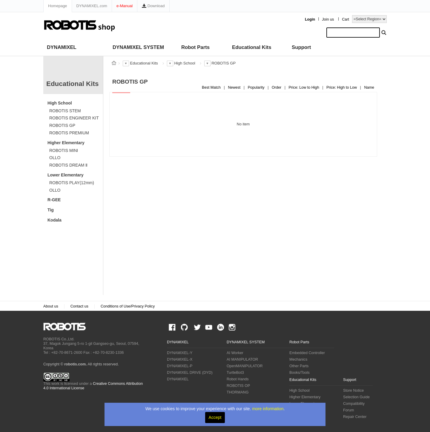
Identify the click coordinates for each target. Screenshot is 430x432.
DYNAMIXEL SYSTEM (138, 47)
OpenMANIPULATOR (245, 366)
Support (301, 47)
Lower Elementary (65, 175)
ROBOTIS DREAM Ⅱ (68, 165)
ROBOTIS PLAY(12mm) (71, 182)
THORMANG (237, 392)
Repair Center (354, 417)
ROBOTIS (67, 326)
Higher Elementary (66, 142)
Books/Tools (299, 372)
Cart (345, 19)
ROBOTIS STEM (65, 110)
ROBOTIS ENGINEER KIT (74, 118)
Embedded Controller (307, 353)
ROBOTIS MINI (63, 150)
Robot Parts (195, 47)
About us (50, 306)
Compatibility (354, 404)
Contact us (79, 306)
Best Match (212, 87)
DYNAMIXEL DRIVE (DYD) (190, 372)
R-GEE (54, 199)
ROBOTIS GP (62, 125)
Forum (348, 410)
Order (277, 87)
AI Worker (235, 353)
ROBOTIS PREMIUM (69, 132)
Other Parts (298, 366)
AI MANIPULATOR (242, 359)
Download (153, 6)
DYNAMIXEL (61, 47)
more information (267, 408)
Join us (328, 19)
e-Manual (124, 6)
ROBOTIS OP (238, 386)
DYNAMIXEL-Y (179, 353)
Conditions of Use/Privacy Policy (128, 306)
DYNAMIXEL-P (179, 366)
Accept (215, 417)
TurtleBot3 (235, 372)
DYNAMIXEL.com (91, 6)
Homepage (57, 6)
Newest (235, 87)
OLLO (54, 157)
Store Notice (353, 390)
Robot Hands (238, 379)
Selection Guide (356, 397)
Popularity (257, 87)
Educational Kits (251, 47)
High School (59, 103)
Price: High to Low (342, 87)
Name (369, 87)
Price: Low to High (304, 87)
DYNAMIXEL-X (179, 359)
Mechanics (298, 359)
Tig (50, 209)
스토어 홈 (113, 63)
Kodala (54, 220)
